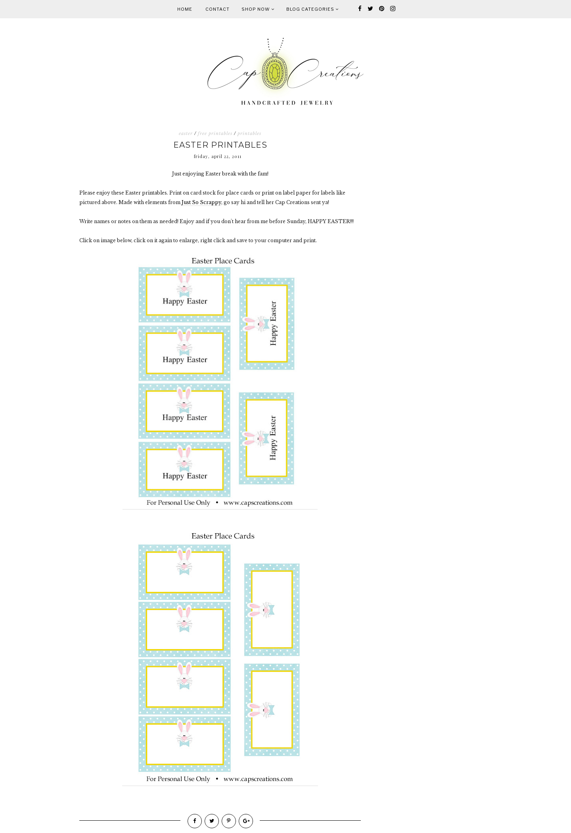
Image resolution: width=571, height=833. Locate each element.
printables (249, 133)
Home (184, 9)
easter (186, 133)
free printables (215, 133)
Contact (217, 9)
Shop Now (257, 9)
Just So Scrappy (201, 202)
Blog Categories (312, 9)
